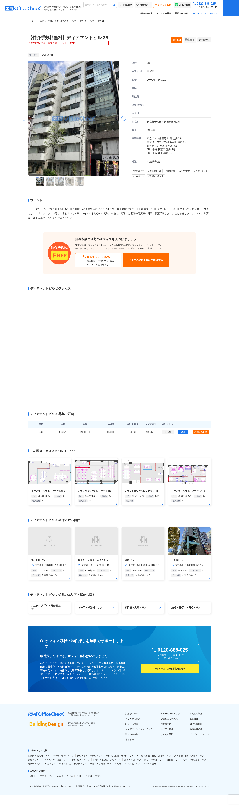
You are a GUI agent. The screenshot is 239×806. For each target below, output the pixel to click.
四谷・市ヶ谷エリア (154, 759)
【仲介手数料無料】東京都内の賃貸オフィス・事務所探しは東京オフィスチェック (183, 786)
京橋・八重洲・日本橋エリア (120, 755)
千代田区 (40, 21)
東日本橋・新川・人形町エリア (189, 755)
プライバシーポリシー (200, 734)
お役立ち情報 (167, 729)
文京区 (98, 776)
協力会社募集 (196, 729)
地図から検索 (181, 13)
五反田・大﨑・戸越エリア (127, 763)
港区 (51, 776)
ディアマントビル (76, 21)
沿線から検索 (146, 13)
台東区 (89, 776)
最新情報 (129, 739)
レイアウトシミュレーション (205, 13)
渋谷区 (69, 776)
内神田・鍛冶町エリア (38, 755)
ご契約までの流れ (169, 718)
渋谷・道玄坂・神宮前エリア (73, 763)
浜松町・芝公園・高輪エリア (107, 759)
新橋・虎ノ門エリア (80, 759)
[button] (123, 118)
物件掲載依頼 (196, 724)
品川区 (79, 776)
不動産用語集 (196, 713)
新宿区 (60, 776)
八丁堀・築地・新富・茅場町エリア (154, 755)
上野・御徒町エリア (152, 763)
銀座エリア (33, 759)
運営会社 (194, 718)
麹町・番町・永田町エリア (90, 755)
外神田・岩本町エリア (57, 21)
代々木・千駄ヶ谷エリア (194, 759)
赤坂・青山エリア (132, 759)
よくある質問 (167, 734)
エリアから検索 (163, 13)
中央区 (43, 776)
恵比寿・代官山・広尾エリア (42, 763)
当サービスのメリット (171, 713)
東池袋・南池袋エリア (100, 763)
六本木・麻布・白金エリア (55, 759)
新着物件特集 (131, 734)
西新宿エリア (173, 759)
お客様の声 (166, 724)
